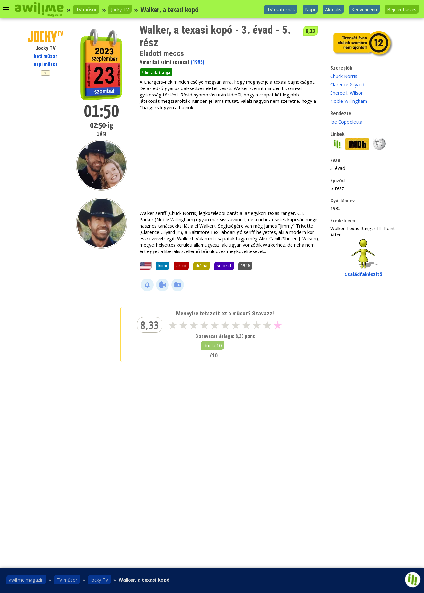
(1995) (197, 62)
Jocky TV (120, 9)
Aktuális (333, 9)
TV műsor (86, 9)
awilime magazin (26, 579)
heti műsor (45, 56)
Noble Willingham (348, 101)
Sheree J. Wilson (347, 92)
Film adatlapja (155, 72)
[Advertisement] (230, 160)
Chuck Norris (343, 76)
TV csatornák (281, 9)
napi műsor (46, 64)
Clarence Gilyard (347, 84)
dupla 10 (212, 345)
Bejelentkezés (401, 9)
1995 (245, 266)
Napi (310, 9)
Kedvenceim (364, 9)
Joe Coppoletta (346, 121)
